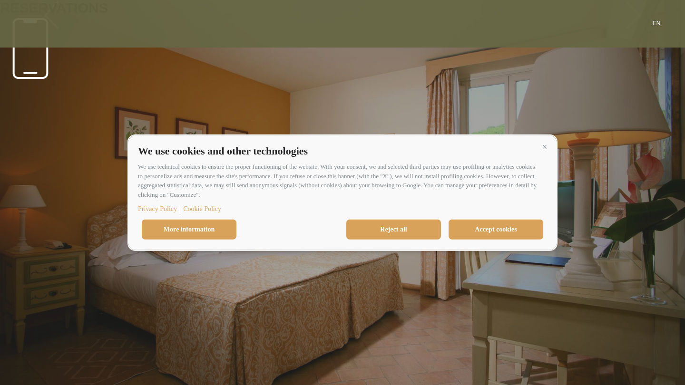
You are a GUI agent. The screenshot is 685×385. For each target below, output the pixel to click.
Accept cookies (496, 229)
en (657, 23)
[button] (544, 146)
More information (189, 229)
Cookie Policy (202, 208)
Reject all (393, 229)
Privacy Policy (157, 208)
